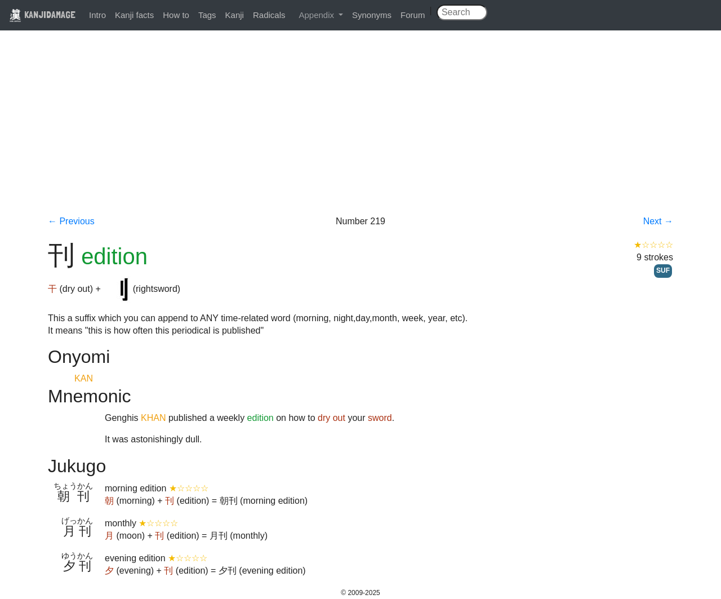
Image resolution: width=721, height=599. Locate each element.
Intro (97, 15)
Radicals (269, 15)
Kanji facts (134, 15)
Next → (658, 221)
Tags (207, 15)
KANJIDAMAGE (42, 14)
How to (176, 15)
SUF (663, 270)
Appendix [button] (317, 15)
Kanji (234, 15)
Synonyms (371, 15)
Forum (412, 15)
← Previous (71, 221)
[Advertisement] (360, 131)
